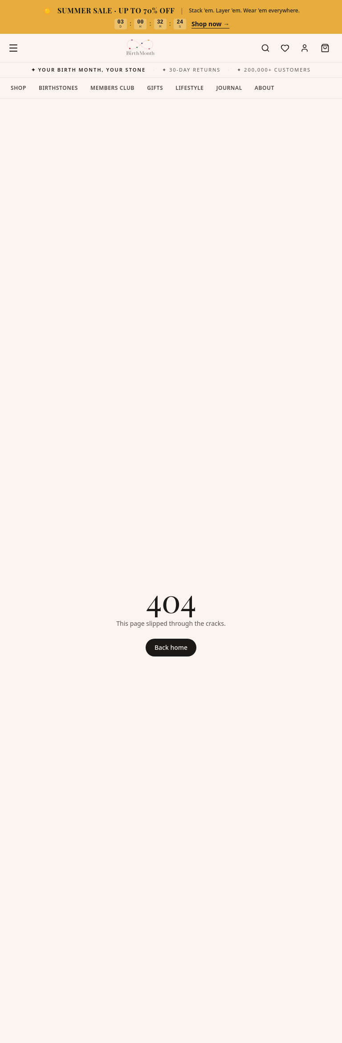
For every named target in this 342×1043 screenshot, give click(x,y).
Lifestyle (189, 88)
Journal (229, 88)
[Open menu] (13, 48)
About (264, 88)
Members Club (112, 88)
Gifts (155, 88)
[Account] (305, 48)
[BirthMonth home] (139, 48)
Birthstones (58, 88)
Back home (171, 647)
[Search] (265, 48)
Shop (18, 88)
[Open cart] (325, 48)
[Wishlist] (285, 48)
